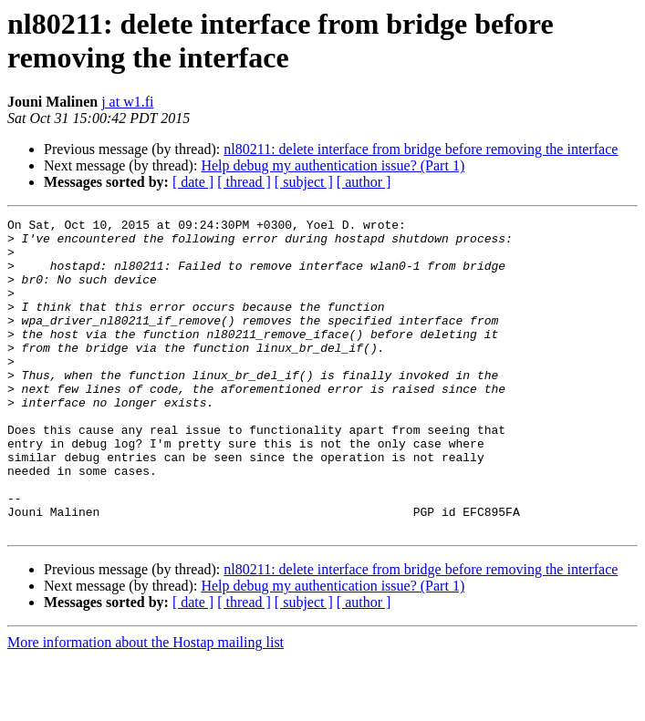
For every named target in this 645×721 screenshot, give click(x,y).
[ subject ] (304, 182)
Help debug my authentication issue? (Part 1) (332, 165)
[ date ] (192, 182)
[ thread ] (244, 182)
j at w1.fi (127, 101)
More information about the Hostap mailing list (145, 705)
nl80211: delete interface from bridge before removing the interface (421, 149)
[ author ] (364, 182)
